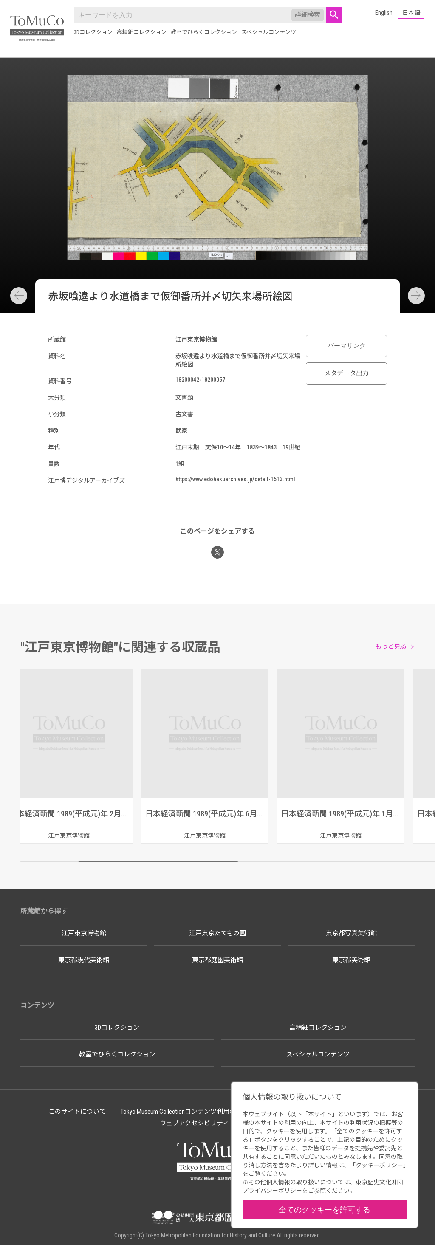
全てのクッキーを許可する (324, 1209)
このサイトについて (77, 1111)
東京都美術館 (351, 960)
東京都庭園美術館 (217, 960)
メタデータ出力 (346, 373)
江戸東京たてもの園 (217, 933)
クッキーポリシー (379, 1165)
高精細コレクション (142, 32)
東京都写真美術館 (351, 933)
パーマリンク (347, 346)
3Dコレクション (93, 32)
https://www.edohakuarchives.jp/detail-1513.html (235, 479)
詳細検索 (307, 15)
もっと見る (391, 646)
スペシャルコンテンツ (268, 32)
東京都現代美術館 (83, 960)
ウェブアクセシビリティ (194, 1123)
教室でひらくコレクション (204, 32)
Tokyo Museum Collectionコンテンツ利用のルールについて (200, 1111)
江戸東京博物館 (84, 933)
